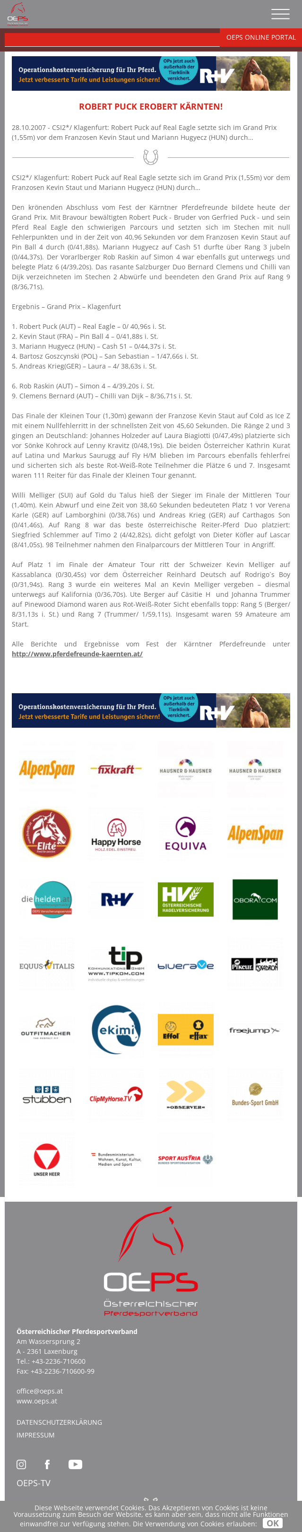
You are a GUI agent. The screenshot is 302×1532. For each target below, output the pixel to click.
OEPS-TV (34, 1483)
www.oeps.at (37, 1400)
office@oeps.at (40, 1390)
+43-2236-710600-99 (63, 1371)
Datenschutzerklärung (59, 1422)
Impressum (36, 1434)
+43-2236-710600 (59, 1361)
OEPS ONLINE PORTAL (261, 37)
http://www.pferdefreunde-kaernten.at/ (77, 653)
